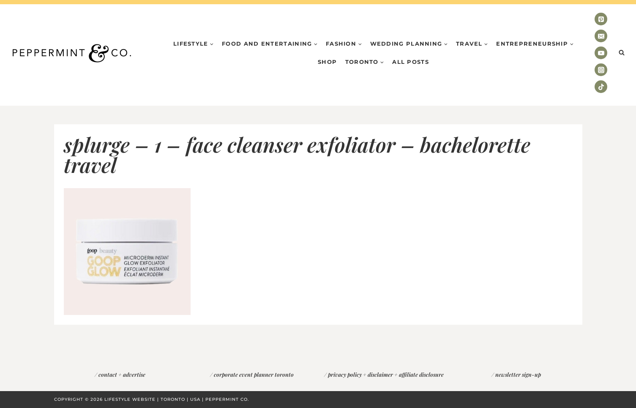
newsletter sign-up (518, 374)
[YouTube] (601, 53)
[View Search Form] (622, 53)
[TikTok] (601, 86)
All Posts (410, 61)
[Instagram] (601, 69)
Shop (327, 61)
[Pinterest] (601, 19)
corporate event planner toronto (254, 374)
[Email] (601, 36)
